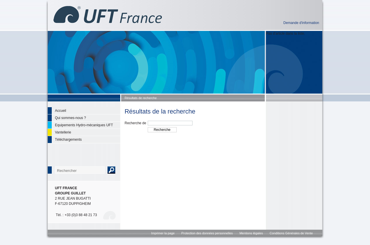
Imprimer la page (163, 233)
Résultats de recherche (141, 98)
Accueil (60, 111)
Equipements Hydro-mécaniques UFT (84, 125)
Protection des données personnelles (207, 233)
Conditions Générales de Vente (291, 233)
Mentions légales (251, 233)
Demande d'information (301, 23)
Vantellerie (63, 132)
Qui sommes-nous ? (70, 118)
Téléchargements (68, 140)
